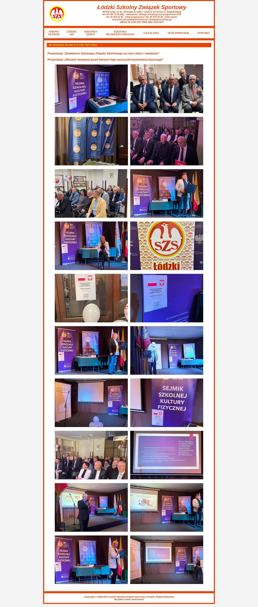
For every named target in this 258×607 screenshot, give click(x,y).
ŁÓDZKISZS (72, 33)
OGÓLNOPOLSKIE (178, 33)
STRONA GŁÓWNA (53, 33)
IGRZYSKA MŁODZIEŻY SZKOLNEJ (120, 33)
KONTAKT (204, 33)
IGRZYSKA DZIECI (90, 33)
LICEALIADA (151, 33)
